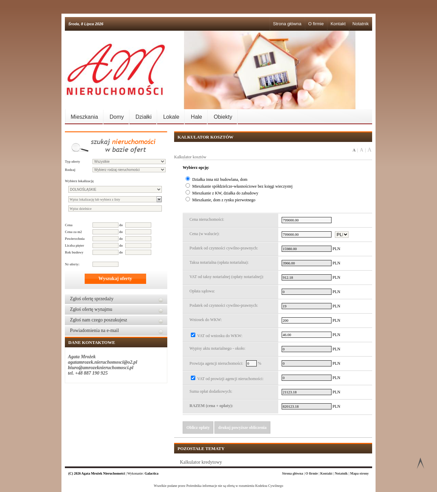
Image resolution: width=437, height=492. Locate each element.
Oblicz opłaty (198, 427)
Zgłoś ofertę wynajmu (91, 309)
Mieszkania (84, 117)
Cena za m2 (73, 232)
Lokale (171, 117)
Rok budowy (74, 252)
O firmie (316, 23)
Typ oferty (72, 161)
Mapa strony (359, 473)
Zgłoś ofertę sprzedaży (92, 298)
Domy (117, 117)
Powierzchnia (75, 239)
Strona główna (287, 23)
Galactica (152, 473)
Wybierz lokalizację (79, 181)
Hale (196, 117)
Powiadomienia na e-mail (94, 330)
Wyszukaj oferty (115, 278)
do (121, 225)
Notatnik (360, 23)
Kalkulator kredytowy (201, 462)
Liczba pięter (74, 245)
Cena (68, 225)
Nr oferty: (72, 264)
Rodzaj (70, 170)
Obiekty (223, 117)
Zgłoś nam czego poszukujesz (98, 319)
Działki (144, 117)
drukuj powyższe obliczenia (242, 427)
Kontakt (338, 23)
